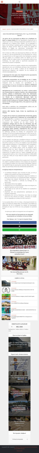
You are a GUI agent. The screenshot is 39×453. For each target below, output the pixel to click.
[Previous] (12, 327)
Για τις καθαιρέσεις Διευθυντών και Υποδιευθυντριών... (19, 407)
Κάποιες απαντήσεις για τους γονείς (19, 362)
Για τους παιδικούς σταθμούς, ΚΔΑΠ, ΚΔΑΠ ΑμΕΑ (22, 296)
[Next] (27, 327)
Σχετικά (8, 29)
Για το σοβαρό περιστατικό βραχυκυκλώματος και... (23, 283)
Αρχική (4, 29)
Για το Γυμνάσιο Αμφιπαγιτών (19, 422)
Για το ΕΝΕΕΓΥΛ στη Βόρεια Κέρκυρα (19, 303)
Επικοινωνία (19, 450)
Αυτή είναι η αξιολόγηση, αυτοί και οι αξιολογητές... (19, 392)
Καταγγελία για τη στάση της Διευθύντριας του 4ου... (19, 377)
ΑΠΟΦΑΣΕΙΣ (19, 11)
